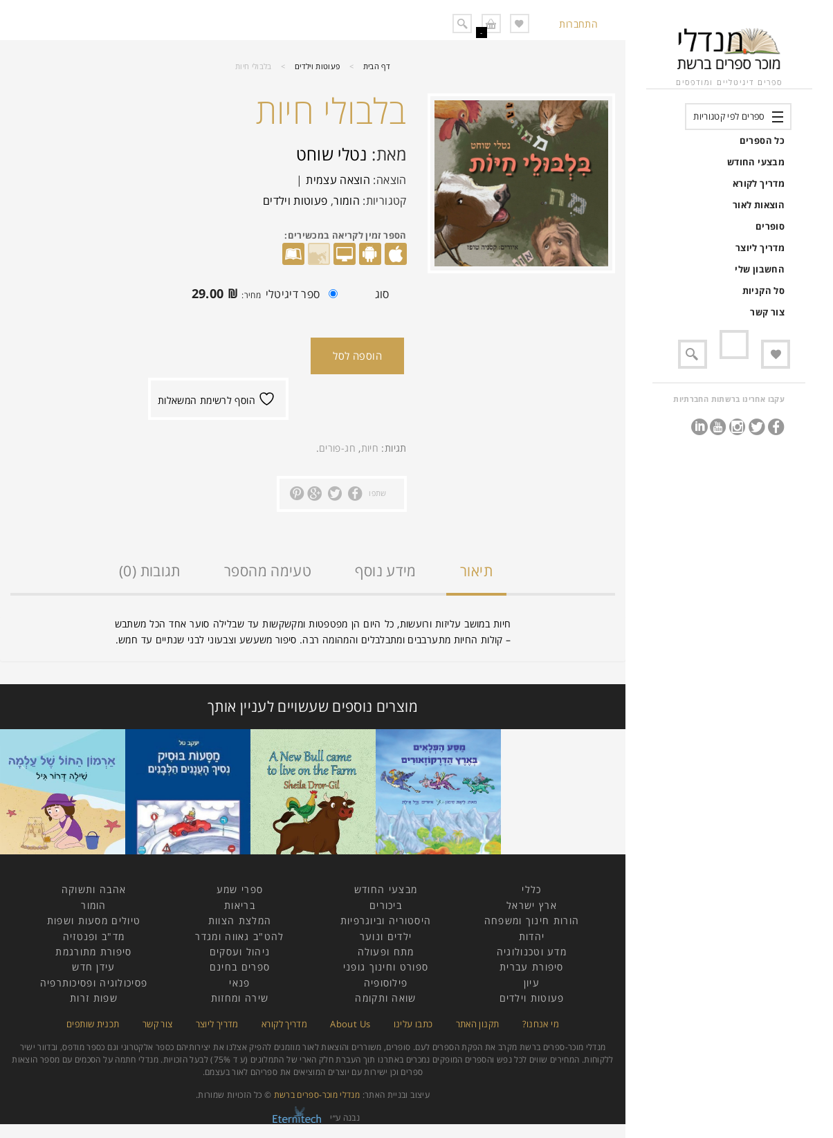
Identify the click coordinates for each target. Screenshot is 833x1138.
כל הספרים (762, 140)
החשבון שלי (760, 269)
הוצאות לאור (759, 205)
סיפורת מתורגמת (93, 951)
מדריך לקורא (759, 183)
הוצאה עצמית (338, 179)
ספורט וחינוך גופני (385, 966)
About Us (350, 1024)
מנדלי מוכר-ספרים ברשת (317, 1095)
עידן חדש (93, 966)
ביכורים (385, 905)
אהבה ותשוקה (94, 889)
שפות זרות (94, 997)
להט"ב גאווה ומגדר (239, 936)
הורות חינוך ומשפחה (531, 920)
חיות (369, 448)
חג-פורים (337, 448)
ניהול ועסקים (240, 951)
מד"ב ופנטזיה (94, 936)
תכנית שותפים (92, 1024)
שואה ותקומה (385, 997)
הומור (346, 200)
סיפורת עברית (532, 966)
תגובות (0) (150, 570)
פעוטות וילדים (317, 66)
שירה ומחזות (239, 997)
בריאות (239, 905)
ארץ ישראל (531, 905)
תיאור (476, 570)
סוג (382, 294)
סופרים (770, 226)
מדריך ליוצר (760, 247)
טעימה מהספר (267, 570)
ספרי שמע (240, 889)
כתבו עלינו (413, 1024)
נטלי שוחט (331, 154)
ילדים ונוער (386, 936)
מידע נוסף (385, 570)
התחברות (578, 23)
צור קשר (767, 312)
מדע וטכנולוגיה (532, 951)
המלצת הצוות (239, 920)
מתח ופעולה (386, 951)
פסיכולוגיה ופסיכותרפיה (94, 982)
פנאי (239, 982)
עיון (532, 982)
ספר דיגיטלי (261, 295)
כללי (531, 889)
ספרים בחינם (240, 966)
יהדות (532, 936)
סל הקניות (763, 290)
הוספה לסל (357, 355)
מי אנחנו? (540, 1024)
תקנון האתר (478, 1024)
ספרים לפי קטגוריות (729, 116)
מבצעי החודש (756, 162)
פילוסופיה (386, 982)
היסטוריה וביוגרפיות (386, 920)
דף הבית (377, 66)
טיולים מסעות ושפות (93, 920)
